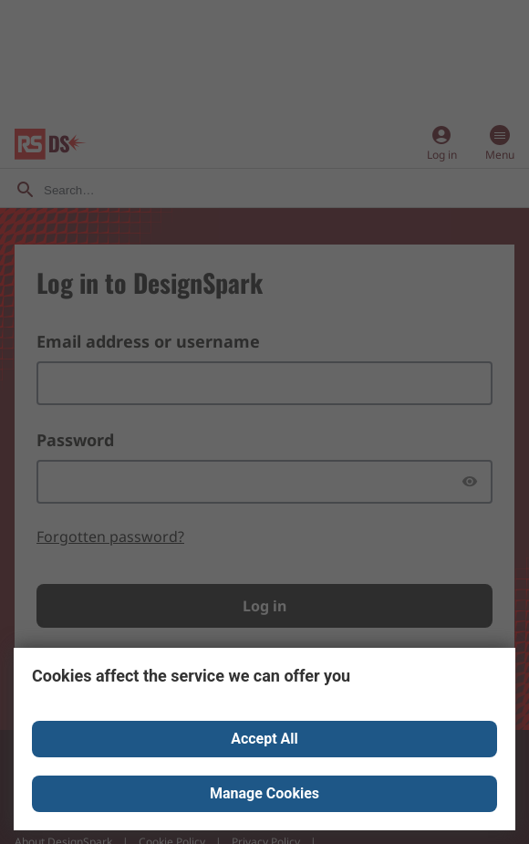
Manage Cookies (264, 793)
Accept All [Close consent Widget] (264, 738)
